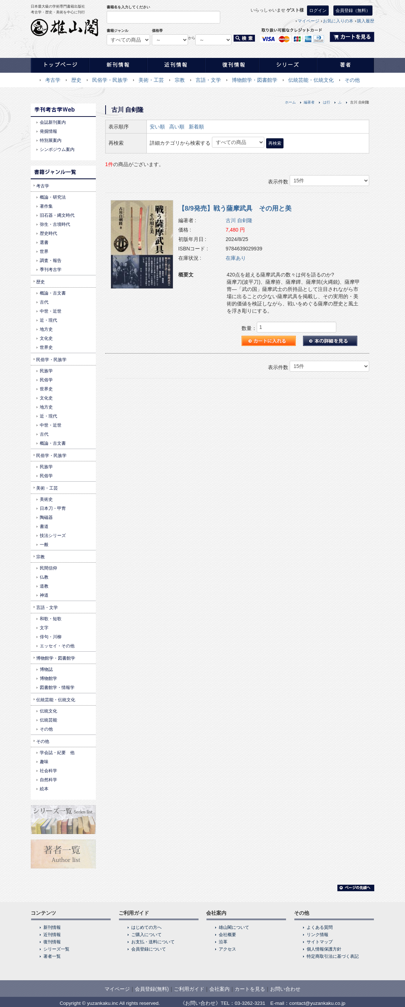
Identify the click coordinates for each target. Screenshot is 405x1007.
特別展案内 (50, 140)
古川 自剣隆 (239, 220)
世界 (44, 251)
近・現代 (48, 320)
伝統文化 (48, 711)
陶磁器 (46, 517)
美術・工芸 (151, 80)
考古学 (52, 80)
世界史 (46, 347)
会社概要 (227, 934)
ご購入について (146, 934)
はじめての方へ (146, 927)
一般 (44, 544)
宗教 (180, 80)
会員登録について (148, 949)
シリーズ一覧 (56, 949)
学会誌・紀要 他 (57, 752)
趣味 (44, 761)
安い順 (157, 127)
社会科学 (48, 770)
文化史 (46, 338)
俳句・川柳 (50, 636)
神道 (44, 595)
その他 (352, 80)
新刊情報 (52, 927)
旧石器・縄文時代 (57, 215)
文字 (44, 627)
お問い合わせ (285, 989)
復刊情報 (52, 941)
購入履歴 (365, 21)
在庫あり (236, 258)
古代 (44, 302)
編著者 (309, 102)
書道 (44, 526)
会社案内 (219, 989)
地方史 (46, 329)
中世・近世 (50, 311)
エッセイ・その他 (57, 645)
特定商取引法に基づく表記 (333, 956)
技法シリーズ (53, 535)
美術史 (46, 499)
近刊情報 (52, 934)
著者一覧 (52, 956)
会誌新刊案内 (53, 122)
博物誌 (46, 669)
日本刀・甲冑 (53, 508)
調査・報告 (50, 260)
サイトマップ (320, 941)
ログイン (318, 10)
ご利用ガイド (189, 989)
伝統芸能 (48, 720)
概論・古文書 (53, 293)
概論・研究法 (53, 197)
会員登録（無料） (353, 10)
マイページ (308, 21)
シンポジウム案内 (57, 149)
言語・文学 (208, 80)
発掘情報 (48, 131)
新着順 (196, 127)
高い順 (176, 127)
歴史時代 (48, 233)
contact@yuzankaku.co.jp (317, 1003)
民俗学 (46, 379)
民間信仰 (48, 568)
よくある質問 (320, 927)
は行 (326, 102)
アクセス (227, 949)
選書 (44, 242)
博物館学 (48, 678)
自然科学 (48, 779)
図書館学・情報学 (57, 687)
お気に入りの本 (338, 21)
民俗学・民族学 (110, 80)
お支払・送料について (153, 941)
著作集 (46, 206)
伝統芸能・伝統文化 (311, 80)
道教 (44, 586)
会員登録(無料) (152, 989)
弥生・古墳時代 (55, 224)
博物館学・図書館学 (254, 80)
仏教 (44, 577)
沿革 (223, 941)
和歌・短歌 (50, 618)
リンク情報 (317, 934)
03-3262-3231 (250, 1003)
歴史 (76, 80)
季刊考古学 (50, 269)
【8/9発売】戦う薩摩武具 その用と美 (234, 208)
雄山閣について (234, 927)
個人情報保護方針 (324, 949)
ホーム (290, 102)
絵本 (44, 788)
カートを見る (250, 989)
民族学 (46, 370)
